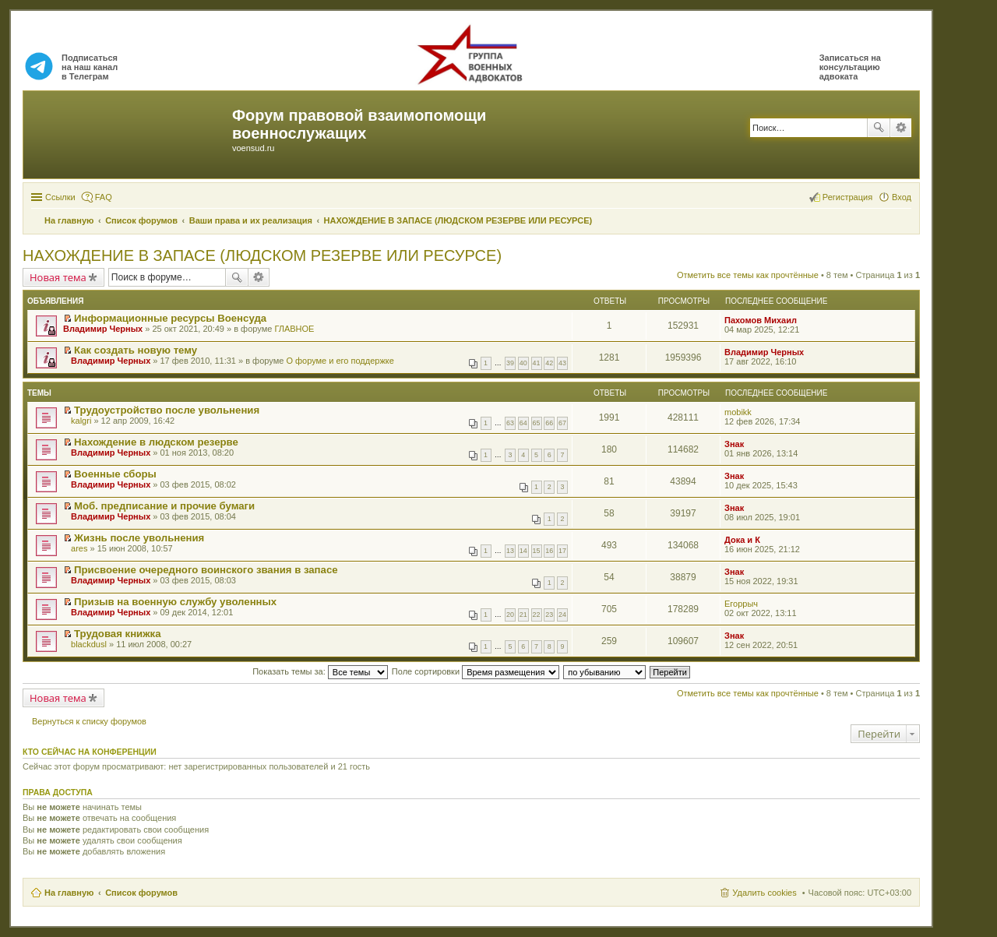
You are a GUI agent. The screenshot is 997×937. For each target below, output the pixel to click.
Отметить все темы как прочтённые (748, 275)
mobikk (738, 412)
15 (537, 551)
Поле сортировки (475, 671)
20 (510, 614)
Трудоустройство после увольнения (166, 410)
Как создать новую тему (135, 350)
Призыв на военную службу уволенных (175, 602)
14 (523, 551)
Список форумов (141, 892)
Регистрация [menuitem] (847, 197)
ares (79, 548)
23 (549, 614)
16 (549, 551)
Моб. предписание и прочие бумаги (164, 506)
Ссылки (60, 197)
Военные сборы (115, 474)
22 (537, 614)
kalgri (81, 420)
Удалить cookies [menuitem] (764, 892)
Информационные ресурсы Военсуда (170, 318)
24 (562, 614)
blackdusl (89, 644)
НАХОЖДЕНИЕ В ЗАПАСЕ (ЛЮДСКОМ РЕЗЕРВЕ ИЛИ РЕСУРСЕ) (262, 255)
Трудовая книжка (117, 633)
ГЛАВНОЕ (294, 328)
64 (523, 423)
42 (549, 363)
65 (537, 423)
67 (562, 423)
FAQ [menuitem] (103, 197)
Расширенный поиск (900, 127)
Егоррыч (741, 603)
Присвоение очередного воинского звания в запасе (206, 570)
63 (510, 423)
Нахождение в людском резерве (156, 442)
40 (523, 363)
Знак (734, 444)
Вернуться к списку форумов (89, 721)
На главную (68, 892)
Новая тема (58, 277)
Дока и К (742, 539)
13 (510, 551)
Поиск (878, 127)
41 (537, 363)
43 (562, 363)
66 (549, 423)
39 (510, 363)
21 (523, 614)
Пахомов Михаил (760, 320)
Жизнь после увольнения (139, 538)
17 (562, 551)
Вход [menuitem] (901, 197)
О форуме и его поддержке (339, 360)
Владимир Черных (103, 328)
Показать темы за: (320, 671)
